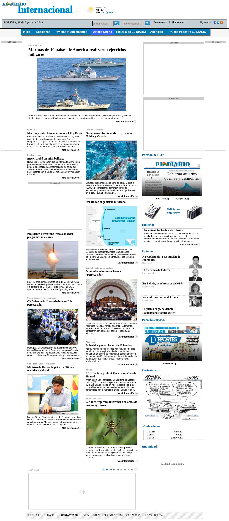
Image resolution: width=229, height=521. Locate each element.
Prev (103, 469)
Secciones (43, 31)
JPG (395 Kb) (169, 363)
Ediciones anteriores (173, 211)
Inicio (27, 31)
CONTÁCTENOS (69, 515)
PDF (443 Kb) (182, 199)
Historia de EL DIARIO (131, 31)
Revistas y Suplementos (71, 31)
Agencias (157, 31)
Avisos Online (102, 31)
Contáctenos (178, 22)
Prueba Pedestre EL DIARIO (188, 31)
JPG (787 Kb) (162, 199)
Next (136, 469)
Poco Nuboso (91, 11)
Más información (124, 121)
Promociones (160, 22)
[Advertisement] (12, 96)
